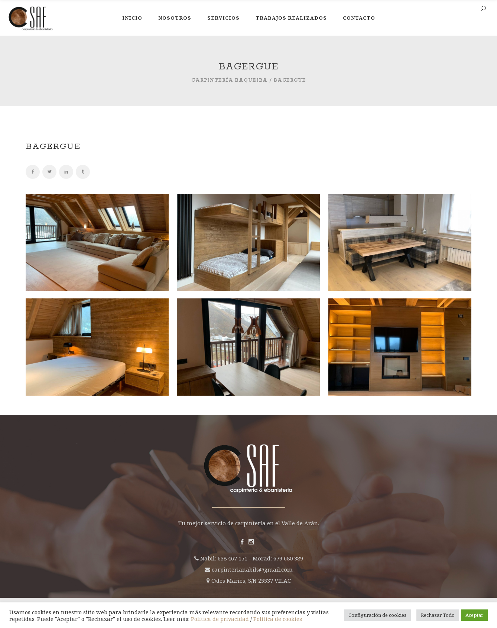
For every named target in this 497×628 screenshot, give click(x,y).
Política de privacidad (220, 618)
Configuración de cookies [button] (377, 615)
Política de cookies (277, 618)
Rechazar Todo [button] (438, 615)
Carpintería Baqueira (229, 80)
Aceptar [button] (474, 615)
